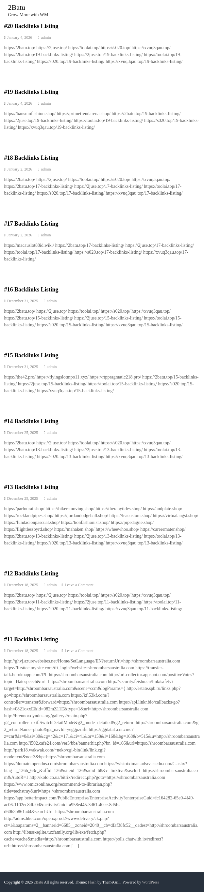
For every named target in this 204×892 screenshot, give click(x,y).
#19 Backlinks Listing (31, 92)
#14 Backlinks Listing (31, 421)
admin (46, 37)
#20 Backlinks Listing (31, 26)
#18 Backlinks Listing (31, 158)
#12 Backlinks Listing (31, 573)
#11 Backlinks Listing (31, 639)
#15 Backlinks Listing (31, 355)
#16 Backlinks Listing (31, 289)
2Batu (16, 7)
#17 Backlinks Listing (31, 223)
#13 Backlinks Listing (31, 487)
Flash (92, 882)
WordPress (150, 882)
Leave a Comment (79, 585)
